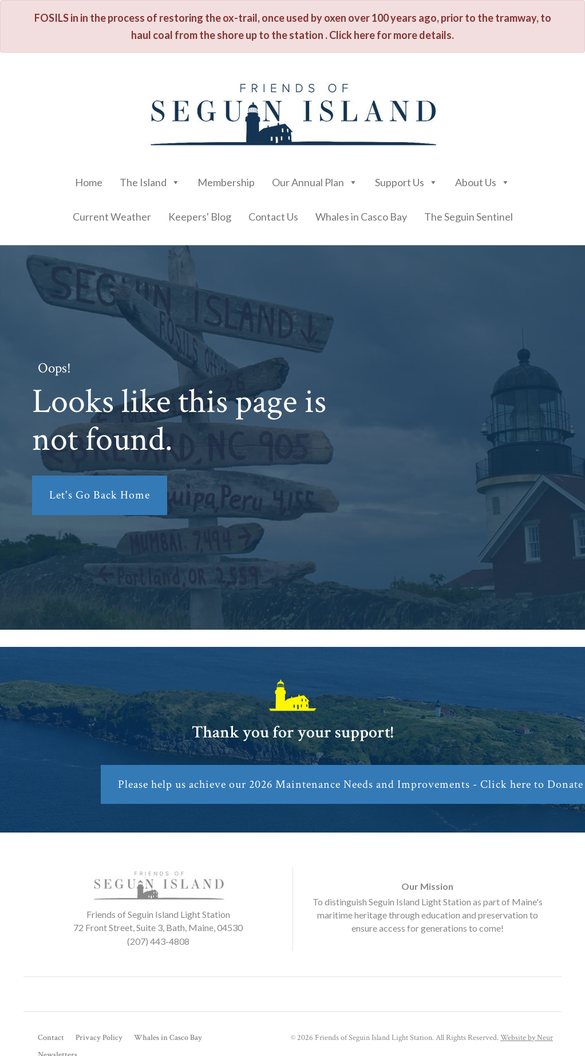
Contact (51, 1038)
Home (88, 182)
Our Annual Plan (315, 179)
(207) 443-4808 (158, 941)
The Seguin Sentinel (468, 216)
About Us (482, 179)
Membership (226, 182)
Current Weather (112, 216)
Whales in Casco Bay (361, 216)
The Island (150, 179)
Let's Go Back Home (99, 495)
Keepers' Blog (199, 216)
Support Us (406, 179)
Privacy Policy (99, 1038)
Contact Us (273, 216)
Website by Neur (526, 1038)
